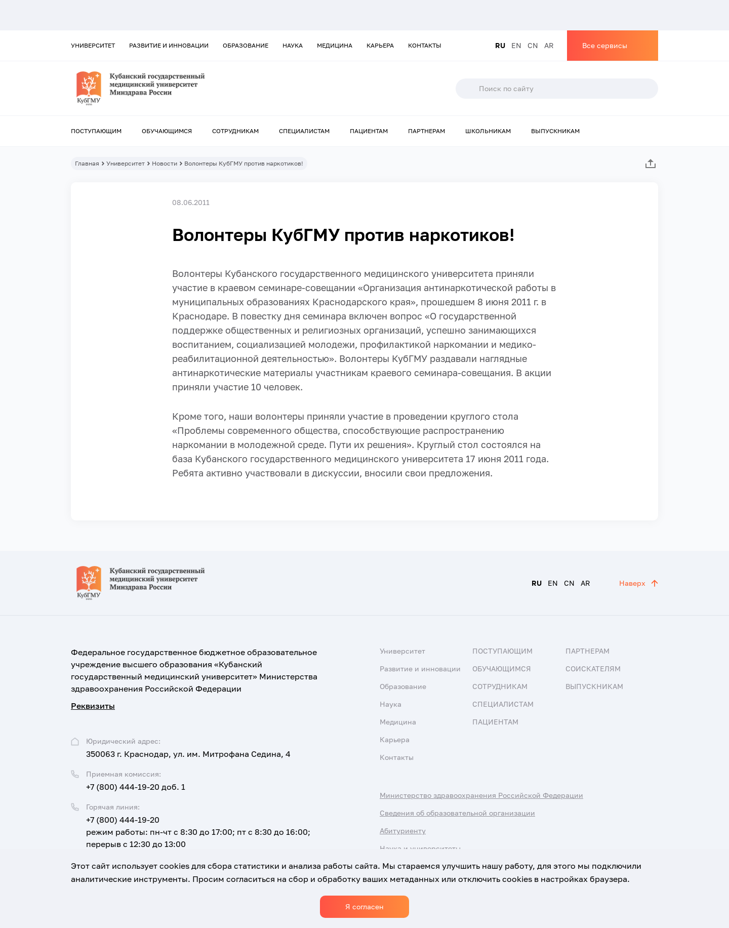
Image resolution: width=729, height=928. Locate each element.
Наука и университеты (420, 848)
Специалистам (304, 131)
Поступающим (96, 131)
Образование (245, 45)
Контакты (424, 45)
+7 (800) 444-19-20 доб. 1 (135, 787)
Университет (93, 45)
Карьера (380, 45)
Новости (164, 163)
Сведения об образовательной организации (457, 813)
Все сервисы (604, 45)
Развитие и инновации (169, 45)
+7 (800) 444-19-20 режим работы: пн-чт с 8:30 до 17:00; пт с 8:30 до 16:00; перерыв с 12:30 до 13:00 (198, 832)
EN (516, 45)
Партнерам (426, 131)
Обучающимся (167, 131)
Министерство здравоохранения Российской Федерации (481, 795)
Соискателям (593, 668)
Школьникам (488, 131)
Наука (292, 45)
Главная (87, 163)
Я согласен (364, 906)
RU (500, 45)
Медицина (334, 45)
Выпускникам (555, 131)
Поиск (467, 88)
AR (549, 45)
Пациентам (369, 131)
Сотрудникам (235, 131)
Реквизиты (93, 706)
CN (533, 45)
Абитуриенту (403, 830)
